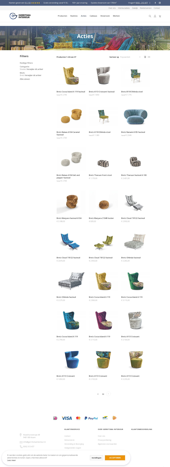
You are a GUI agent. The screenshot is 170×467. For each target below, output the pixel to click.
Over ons (101, 436)
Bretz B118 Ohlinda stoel (132, 91)
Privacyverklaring (104, 440)
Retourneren (69, 440)
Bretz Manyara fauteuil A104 (69, 218)
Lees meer (13, 458)
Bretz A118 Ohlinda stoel (99, 132)
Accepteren (77, 454)
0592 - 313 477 (142, 3)
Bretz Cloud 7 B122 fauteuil (133, 218)
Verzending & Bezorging (74, 444)
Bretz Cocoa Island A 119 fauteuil (71, 91)
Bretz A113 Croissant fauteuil (101, 91)
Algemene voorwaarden (107, 444)
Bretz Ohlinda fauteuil (131, 257)
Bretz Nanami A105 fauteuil (133, 132)
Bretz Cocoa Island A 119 (99, 297)
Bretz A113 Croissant (130, 336)
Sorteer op (114, 57)
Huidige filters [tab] (26, 63)
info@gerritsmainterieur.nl (34, 442)
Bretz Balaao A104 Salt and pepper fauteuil (68, 176)
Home (81, 43)
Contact (67, 436)
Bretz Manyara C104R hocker (101, 218)
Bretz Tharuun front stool (100, 175)
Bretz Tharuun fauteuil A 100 (133, 175)
